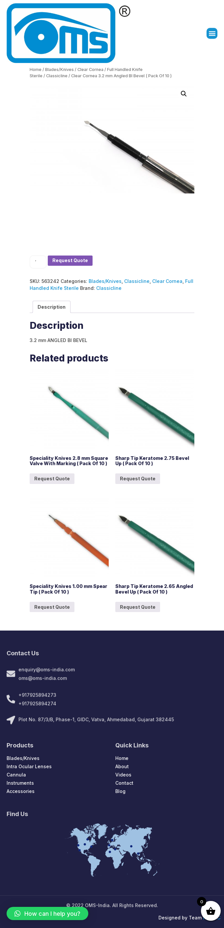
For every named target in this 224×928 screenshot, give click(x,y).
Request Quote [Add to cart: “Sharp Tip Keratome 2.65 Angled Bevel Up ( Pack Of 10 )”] (137, 607)
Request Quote (70, 260)
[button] (212, 35)
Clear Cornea (90, 69)
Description (52, 307)
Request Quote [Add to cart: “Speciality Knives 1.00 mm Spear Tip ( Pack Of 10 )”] (52, 607)
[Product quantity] (38, 262)
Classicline (57, 75)
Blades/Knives (59, 69)
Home (36, 69)
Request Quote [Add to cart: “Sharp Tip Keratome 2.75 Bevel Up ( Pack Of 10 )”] (137, 478)
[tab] (51, 307)
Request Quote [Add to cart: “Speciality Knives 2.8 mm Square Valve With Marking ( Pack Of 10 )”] (52, 478)
